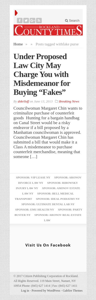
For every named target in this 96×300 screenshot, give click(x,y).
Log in (25, 290)
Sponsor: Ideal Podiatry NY (58, 198)
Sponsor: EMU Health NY (34, 209)
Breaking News (69, 101)
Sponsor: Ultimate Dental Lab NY (48, 204)
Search (72, 20)
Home (18, 44)
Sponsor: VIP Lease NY (33, 177)
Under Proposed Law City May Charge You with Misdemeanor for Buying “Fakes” (42, 74)
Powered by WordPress (46, 290)
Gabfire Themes (72, 290)
